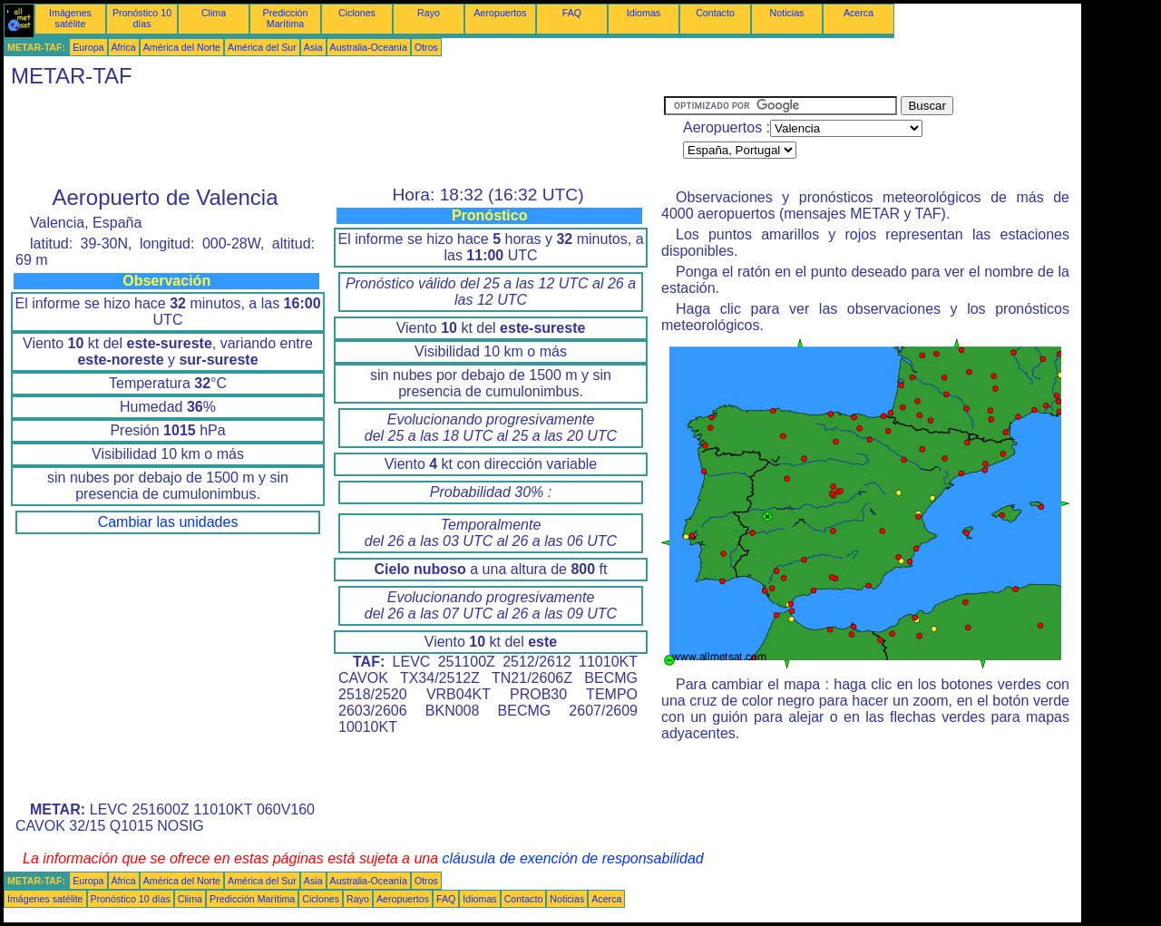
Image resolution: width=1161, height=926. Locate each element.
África (124, 47)
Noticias (787, 12)
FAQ (571, 12)
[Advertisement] (334, 137)
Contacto (715, 12)
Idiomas (643, 12)
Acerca (858, 12)
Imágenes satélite (70, 18)
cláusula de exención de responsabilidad (573, 858)
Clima (213, 12)
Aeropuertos (499, 12)
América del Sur (262, 47)
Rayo (428, 12)
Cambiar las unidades (168, 522)
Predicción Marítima (285, 18)
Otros (426, 47)
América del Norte (181, 47)
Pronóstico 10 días (141, 18)
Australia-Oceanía (368, 47)
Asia (313, 47)
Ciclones (357, 12)
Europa (88, 47)
